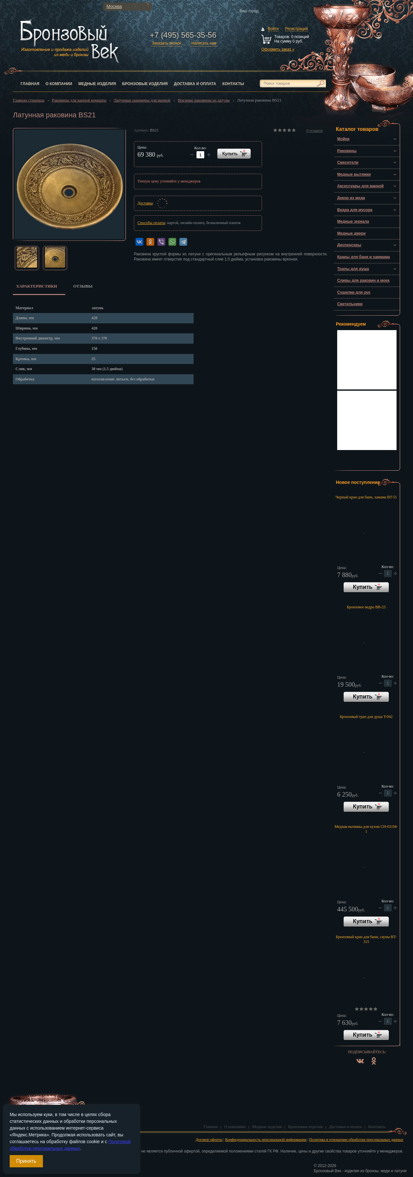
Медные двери (351, 233)
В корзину (366, 587)
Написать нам (204, 43)
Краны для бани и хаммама (363, 257)
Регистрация (296, 28)
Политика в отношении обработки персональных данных (356, 1139)
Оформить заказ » (277, 49)
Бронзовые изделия (144, 84)
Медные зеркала (353, 221)
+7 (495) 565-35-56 (183, 35)
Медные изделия (97, 84)
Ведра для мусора (354, 210)
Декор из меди (351, 198)
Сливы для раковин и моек (363, 280)
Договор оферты (209, 1139)
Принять (26, 1161)
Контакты (233, 84)
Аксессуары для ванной (360, 186)
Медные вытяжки (354, 174)
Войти (273, 28)
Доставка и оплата (195, 84)
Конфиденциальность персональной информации (266, 1139)
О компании (58, 84)
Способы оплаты (151, 223)
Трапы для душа (353, 269)
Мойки (343, 139)
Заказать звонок (166, 43)
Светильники (350, 304)
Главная (30, 84)
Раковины (347, 151)
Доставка (145, 203)
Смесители (347, 162)
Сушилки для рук (353, 292)
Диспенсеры (349, 245)
